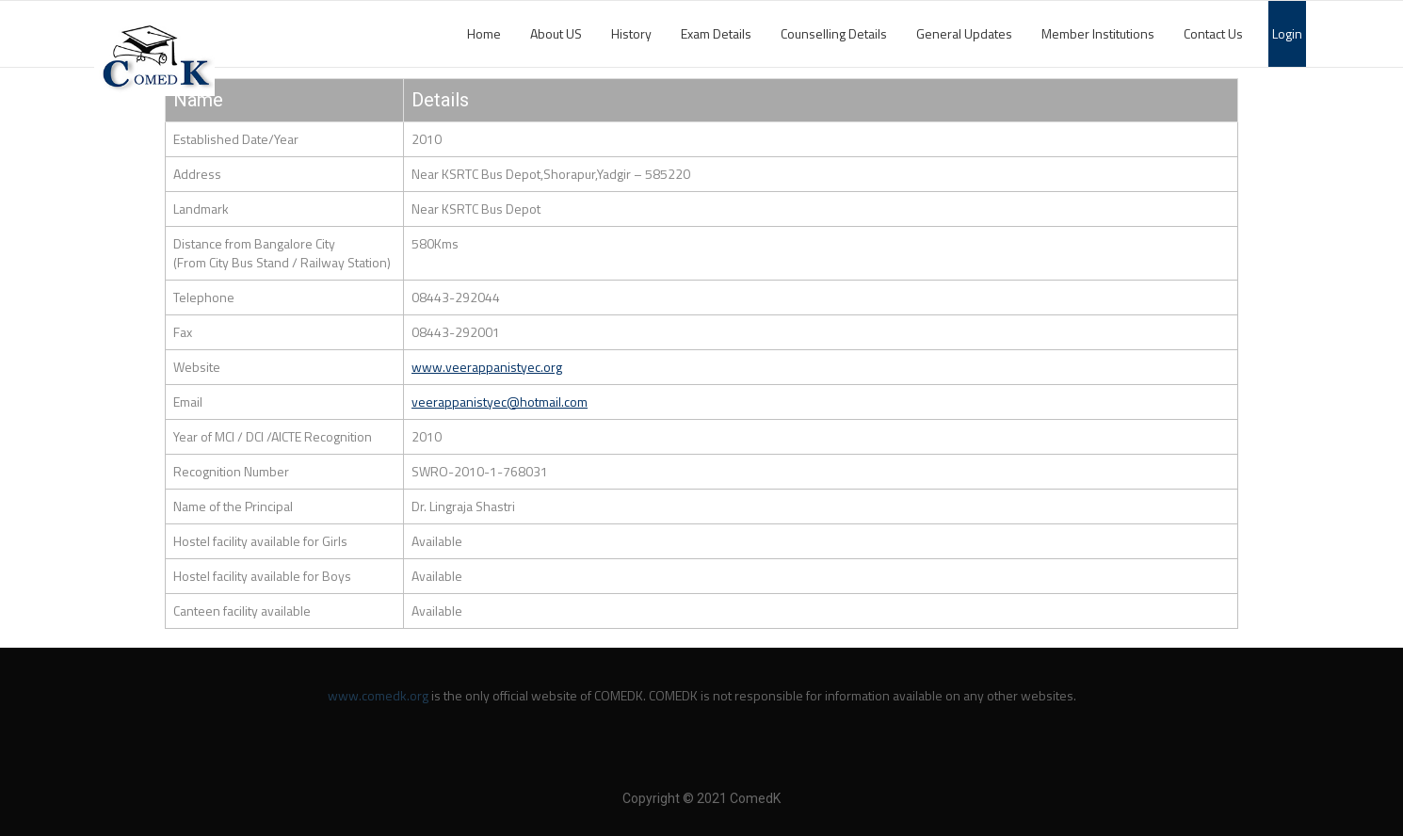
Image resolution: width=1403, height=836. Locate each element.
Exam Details (716, 33)
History (631, 33)
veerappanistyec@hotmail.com (499, 401)
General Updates (964, 33)
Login (1287, 33)
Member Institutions (1097, 33)
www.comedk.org (378, 695)
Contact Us (1213, 33)
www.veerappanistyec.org (486, 367)
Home (484, 33)
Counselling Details (834, 33)
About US (556, 33)
